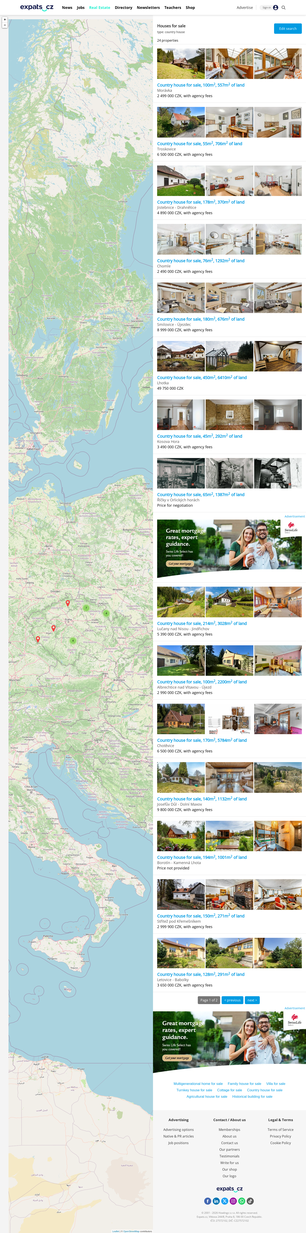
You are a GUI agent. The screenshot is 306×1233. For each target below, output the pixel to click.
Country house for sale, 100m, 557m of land (200, 85)
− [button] (5, 25)
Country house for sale (265, 1090)
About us (229, 1136)
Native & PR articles (178, 1136)
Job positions (178, 1143)
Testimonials (229, 1156)
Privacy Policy (280, 1136)
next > (252, 1000)
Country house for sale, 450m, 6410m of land (202, 377)
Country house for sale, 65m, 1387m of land (200, 494)
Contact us (229, 1143)
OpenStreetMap (131, 1231)
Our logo (229, 1176)
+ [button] (5, 19)
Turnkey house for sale (194, 1090)
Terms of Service (281, 1129)
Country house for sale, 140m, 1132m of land (202, 799)
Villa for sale (275, 1084)
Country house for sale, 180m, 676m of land (200, 319)
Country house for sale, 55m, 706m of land (199, 143)
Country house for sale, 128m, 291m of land (200, 974)
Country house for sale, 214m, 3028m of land (202, 623)
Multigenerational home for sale (198, 1084)
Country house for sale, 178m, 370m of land (200, 202)
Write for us (229, 1162)
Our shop (229, 1169)
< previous (232, 1000)
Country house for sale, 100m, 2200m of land (202, 682)
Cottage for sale (229, 1090)
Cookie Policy (280, 1143)
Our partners (229, 1149)
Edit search (288, 28)
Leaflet (115, 1231)
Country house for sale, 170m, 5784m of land (202, 740)
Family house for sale (244, 1084)
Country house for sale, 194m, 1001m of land (202, 857)
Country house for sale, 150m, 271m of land (200, 916)
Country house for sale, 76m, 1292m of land (200, 261)
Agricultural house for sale (207, 1097)
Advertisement (295, 516)
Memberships (229, 1129)
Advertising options (178, 1129)
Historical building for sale (252, 1097)
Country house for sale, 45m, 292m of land (199, 436)
